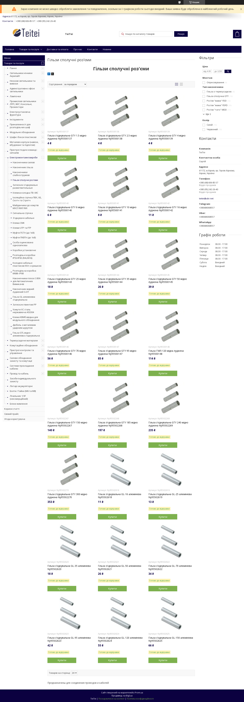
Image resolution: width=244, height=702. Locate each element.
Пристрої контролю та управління (22, 352)
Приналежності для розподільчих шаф (20, 126)
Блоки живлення (18, 403)
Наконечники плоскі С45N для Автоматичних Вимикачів (26, 281)
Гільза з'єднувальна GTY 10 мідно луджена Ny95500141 (117, 209)
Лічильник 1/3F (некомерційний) (19, 397)
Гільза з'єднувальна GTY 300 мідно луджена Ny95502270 (67, 496)
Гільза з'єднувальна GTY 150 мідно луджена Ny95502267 (67, 424)
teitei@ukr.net (206, 198)
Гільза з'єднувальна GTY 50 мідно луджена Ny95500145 (167, 280)
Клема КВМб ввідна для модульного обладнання (26, 319)
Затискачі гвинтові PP (24, 304)
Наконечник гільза (23, 167)
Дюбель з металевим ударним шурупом (24, 326)
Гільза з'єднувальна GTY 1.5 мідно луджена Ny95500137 (66, 137)
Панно (13, 68)
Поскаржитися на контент (111, 698)
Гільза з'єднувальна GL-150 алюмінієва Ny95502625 (170, 639)
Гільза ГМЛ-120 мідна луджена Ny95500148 (166, 352)
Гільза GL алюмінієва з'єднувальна (24, 298)
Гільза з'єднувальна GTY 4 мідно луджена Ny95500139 (167, 137)
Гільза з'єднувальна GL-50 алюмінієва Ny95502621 (119, 567)
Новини (107, 49)
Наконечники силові (24, 162)
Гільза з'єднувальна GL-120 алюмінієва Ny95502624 (120, 639)
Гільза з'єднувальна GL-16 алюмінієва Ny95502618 (119, 496)
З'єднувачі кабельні (23, 218)
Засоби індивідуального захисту (23, 380)
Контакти (92, 49)
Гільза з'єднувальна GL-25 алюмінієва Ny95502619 (170, 496)
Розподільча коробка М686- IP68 (24, 272)
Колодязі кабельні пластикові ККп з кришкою (27, 264)
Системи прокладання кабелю (22, 367)
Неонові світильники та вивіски (22, 82)
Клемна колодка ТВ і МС (25, 192)
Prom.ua (139, 692)
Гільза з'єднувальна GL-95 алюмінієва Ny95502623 (69, 639)
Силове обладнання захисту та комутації (21, 359)
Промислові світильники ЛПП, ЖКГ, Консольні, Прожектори (23, 104)
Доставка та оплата (57, 49)
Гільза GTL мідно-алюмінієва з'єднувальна (26, 334)
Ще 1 (208, 114)
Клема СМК (19, 223)
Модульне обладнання (22, 132)
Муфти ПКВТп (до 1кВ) (24, 237)
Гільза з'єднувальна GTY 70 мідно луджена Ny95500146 (66, 352)
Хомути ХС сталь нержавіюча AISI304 (23, 311)
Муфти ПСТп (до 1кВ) (23, 232)
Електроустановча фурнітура (20, 113)
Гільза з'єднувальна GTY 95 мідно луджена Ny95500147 (117, 352)
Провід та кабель (19, 373)
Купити (62, 158)
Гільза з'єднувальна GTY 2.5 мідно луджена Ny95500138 (117, 137)
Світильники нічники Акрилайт (21, 74)
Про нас (78, 49)
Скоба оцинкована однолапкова (23, 244)
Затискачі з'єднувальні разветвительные (25, 186)
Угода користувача (14, 418)
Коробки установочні (24, 250)
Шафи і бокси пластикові (23, 137)
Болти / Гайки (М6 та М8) (23, 391)
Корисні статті (11, 408)
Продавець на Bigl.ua (122, 695)
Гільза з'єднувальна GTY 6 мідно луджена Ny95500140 (66, 209)
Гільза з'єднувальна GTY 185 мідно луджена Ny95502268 (118, 424)
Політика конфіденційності (140, 698)
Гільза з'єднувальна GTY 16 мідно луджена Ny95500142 (167, 209)
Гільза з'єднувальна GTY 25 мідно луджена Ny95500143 (66, 280)
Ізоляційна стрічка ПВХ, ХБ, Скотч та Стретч (27, 199)
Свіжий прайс (11, 413)
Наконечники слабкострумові (21, 174)
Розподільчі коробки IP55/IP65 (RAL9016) (24, 256)
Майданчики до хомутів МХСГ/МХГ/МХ (26, 207)
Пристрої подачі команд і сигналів (23, 151)
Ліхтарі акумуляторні (21, 386)
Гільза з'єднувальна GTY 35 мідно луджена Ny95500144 (117, 280)
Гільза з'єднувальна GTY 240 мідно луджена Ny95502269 (168, 424)
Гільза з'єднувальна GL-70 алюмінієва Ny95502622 (170, 567)
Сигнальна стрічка (23, 213)
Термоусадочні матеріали (24, 340)
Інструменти (16, 119)
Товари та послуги (29, 49)
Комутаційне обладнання (23, 345)
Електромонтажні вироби (23, 157)
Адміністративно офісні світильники (22, 90)
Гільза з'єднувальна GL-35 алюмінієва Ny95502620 (69, 567)
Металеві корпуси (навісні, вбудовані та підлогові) (24, 143)
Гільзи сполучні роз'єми (25, 180)
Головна (9, 49)
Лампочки (15, 96)
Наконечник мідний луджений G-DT (23, 290)
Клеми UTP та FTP (22, 227)
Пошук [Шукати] (181, 34)
